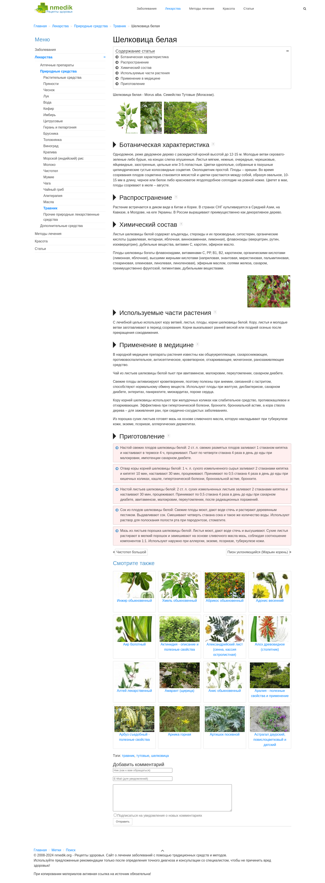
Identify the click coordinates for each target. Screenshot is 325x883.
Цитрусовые (53, 121)
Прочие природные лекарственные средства (71, 217)
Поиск (70, 850)
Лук (46, 96)
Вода (47, 102)
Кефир (48, 108)
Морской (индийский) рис (63, 158)
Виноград (50, 146)
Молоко (49, 164)
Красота (229, 8)
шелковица (160, 756)
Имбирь (49, 115)
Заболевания (146, 8)
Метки (56, 850)
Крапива (50, 152)
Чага (47, 183)
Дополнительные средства (61, 226)
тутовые (142, 756)
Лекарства (173, 8)
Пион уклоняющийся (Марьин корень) (258, 552)
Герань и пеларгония (59, 127)
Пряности (51, 84)
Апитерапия (52, 196)
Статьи (248, 8)
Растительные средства (62, 77)
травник (128, 756)
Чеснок (49, 90)
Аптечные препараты (57, 65)
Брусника (50, 133)
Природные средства (58, 71)
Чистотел (50, 171)
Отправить (122, 826)
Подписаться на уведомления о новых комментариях (159, 820)
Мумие (48, 177)
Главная (40, 850)
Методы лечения (201, 8)
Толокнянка (52, 140)
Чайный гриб (53, 189)
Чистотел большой (131, 552)
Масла (48, 202)
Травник (50, 208)
